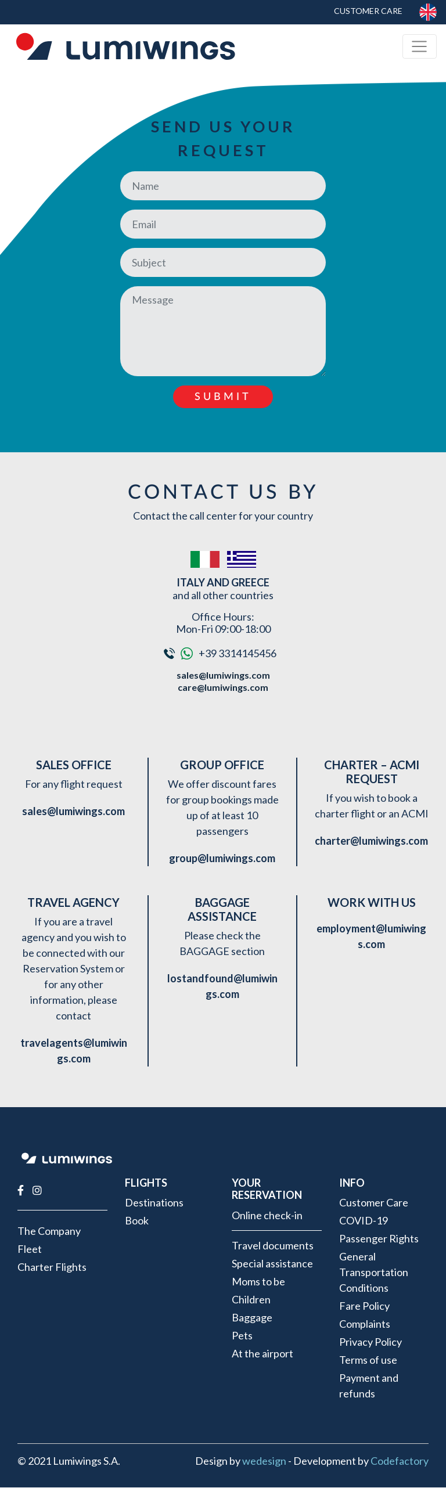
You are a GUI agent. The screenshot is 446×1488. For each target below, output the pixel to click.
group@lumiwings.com (222, 858)
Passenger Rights (379, 1238)
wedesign (264, 1460)
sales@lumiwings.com (223, 674)
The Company (49, 1230)
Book (137, 1220)
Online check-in (267, 1215)
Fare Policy (364, 1305)
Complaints (364, 1323)
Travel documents (273, 1245)
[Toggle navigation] (419, 46)
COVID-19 (363, 1220)
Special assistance (272, 1263)
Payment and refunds (368, 1385)
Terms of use (368, 1359)
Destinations (154, 1202)
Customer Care (367, 11)
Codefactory (400, 1460)
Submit (223, 397)
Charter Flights (52, 1266)
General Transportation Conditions (373, 1272)
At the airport (262, 1353)
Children (251, 1299)
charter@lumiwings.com (371, 840)
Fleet (29, 1248)
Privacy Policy (370, 1341)
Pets (242, 1335)
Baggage (252, 1317)
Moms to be (258, 1281)
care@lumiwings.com (223, 687)
